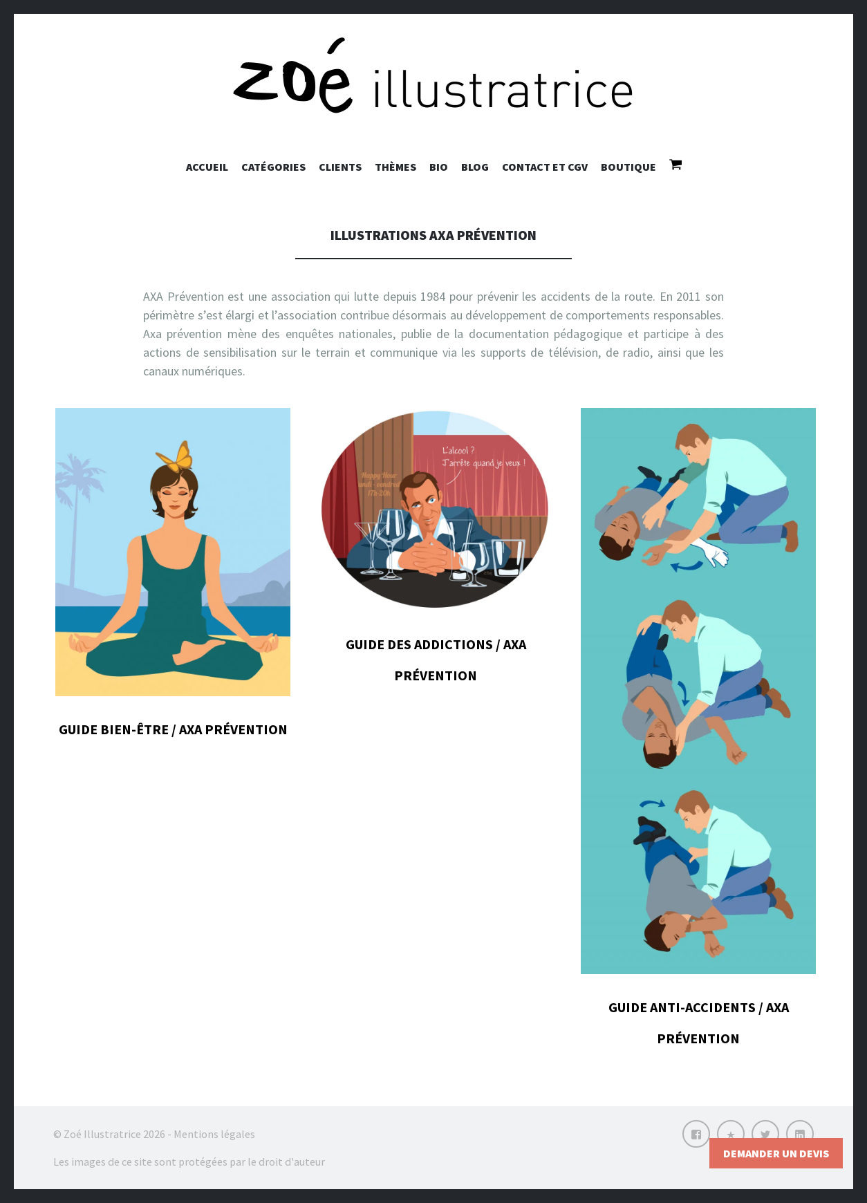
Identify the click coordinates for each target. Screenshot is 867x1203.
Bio (438, 167)
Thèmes (395, 167)
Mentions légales (214, 1134)
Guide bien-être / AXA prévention (173, 729)
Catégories (273, 167)
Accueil (207, 167)
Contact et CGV (545, 167)
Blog (475, 167)
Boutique (628, 167)
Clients (340, 167)
